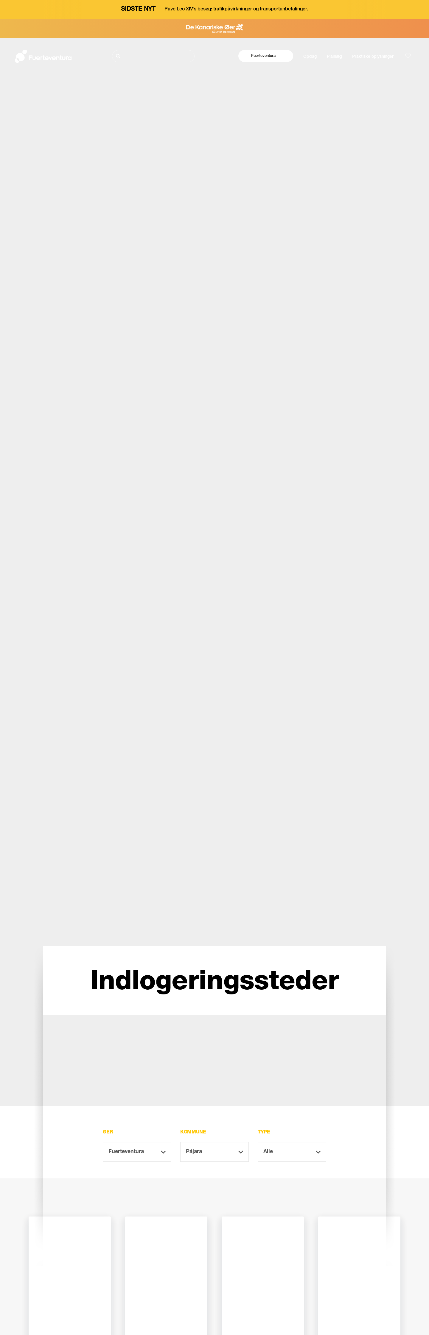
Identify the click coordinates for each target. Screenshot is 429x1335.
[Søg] (153, 56)
